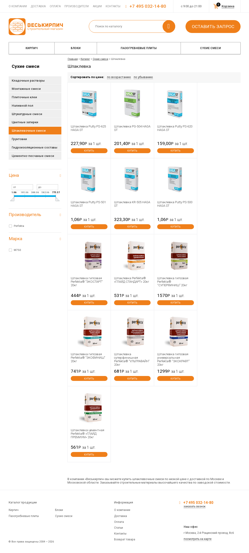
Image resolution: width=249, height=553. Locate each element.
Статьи (118, 527)
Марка (15, 238)
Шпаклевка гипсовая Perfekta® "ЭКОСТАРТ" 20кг (87, 281)
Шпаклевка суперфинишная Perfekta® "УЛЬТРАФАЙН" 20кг (131, 359)
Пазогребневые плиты (139, 48)
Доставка (38, 6)
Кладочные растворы (28, 80)
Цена (14, 175)
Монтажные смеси (26, 88)
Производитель (25, 214)
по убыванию (143, 77)
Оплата (55, 6)
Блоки (76, 48)
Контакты (113, 6)
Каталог (85, 59)
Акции (97, 6)
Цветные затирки (25, 122)
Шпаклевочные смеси (29, 130)
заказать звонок (194, 506)
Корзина (228, 6)
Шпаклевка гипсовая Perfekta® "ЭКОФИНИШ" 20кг (88, 357)
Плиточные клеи (24, 97)
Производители (76, 6)
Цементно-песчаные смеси (33, 156)
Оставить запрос (213, 26)
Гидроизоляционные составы (34, 147)
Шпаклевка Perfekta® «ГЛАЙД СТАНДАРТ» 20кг (131, 279)
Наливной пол (22, 105)
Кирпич (31, 48)
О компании (18, 6)
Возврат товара (124, 539)
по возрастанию (119, 77)
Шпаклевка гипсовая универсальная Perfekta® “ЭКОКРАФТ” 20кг (173, 359)
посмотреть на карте (198, 539)
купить (89, 150)
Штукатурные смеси (27, 114)
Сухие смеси (210, 48)
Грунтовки (19, 139)
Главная (73, 59)
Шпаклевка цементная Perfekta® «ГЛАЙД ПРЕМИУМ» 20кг (87, 433)
